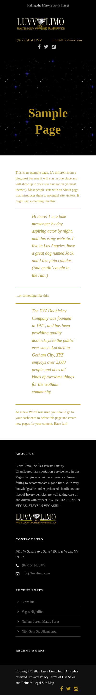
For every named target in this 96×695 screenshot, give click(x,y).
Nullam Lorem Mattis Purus (41, 621)
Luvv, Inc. (28, 602)
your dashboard (26, 418)
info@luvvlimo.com (67, 40)
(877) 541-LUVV (29, 40)
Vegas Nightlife (32, 612)
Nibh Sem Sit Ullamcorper (40, 631)
